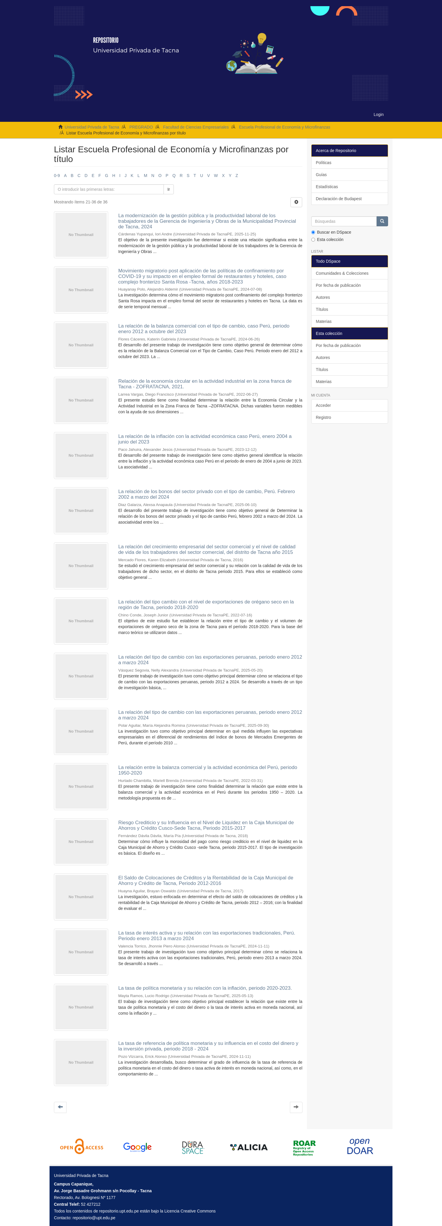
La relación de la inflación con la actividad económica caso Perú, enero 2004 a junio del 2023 (205, 439)
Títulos (322, 309)
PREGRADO (141, 127)
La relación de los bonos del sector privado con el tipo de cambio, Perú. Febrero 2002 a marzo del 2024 (206, 494)
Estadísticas (327, 186)
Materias (324, 321)
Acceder (323, 405)
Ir (168, 189)
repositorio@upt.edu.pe (94, 1217)
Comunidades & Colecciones (342, 273)
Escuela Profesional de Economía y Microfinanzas (284, 127)
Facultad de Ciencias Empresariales (196, 127)
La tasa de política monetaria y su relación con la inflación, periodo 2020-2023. (205, 988)
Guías (321, 174)
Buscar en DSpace (331, 232)
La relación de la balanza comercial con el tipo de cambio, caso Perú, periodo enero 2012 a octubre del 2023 (203, 328)
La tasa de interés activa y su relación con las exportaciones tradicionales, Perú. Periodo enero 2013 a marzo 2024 (206, 935)
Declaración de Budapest (339, 198)
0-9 (57, 175)
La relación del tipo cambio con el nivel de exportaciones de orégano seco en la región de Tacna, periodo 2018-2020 (206, 604)
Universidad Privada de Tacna (92, 127)
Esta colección (327, 239)
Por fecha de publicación (338, 285)
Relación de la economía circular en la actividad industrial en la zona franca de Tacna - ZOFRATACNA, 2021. (205, 383)
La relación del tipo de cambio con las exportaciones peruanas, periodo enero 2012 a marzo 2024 (210, 659)
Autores (323, 297)
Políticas (324, 162)
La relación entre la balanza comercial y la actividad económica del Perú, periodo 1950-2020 (207, 770)
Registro (323, 417)
